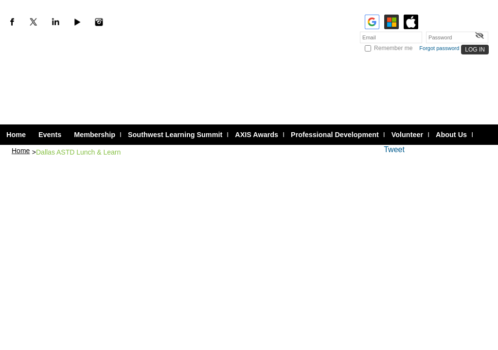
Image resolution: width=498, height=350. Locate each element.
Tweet (394, 149)
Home (21, 151)
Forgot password (439, 48)
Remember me (393, 48)
